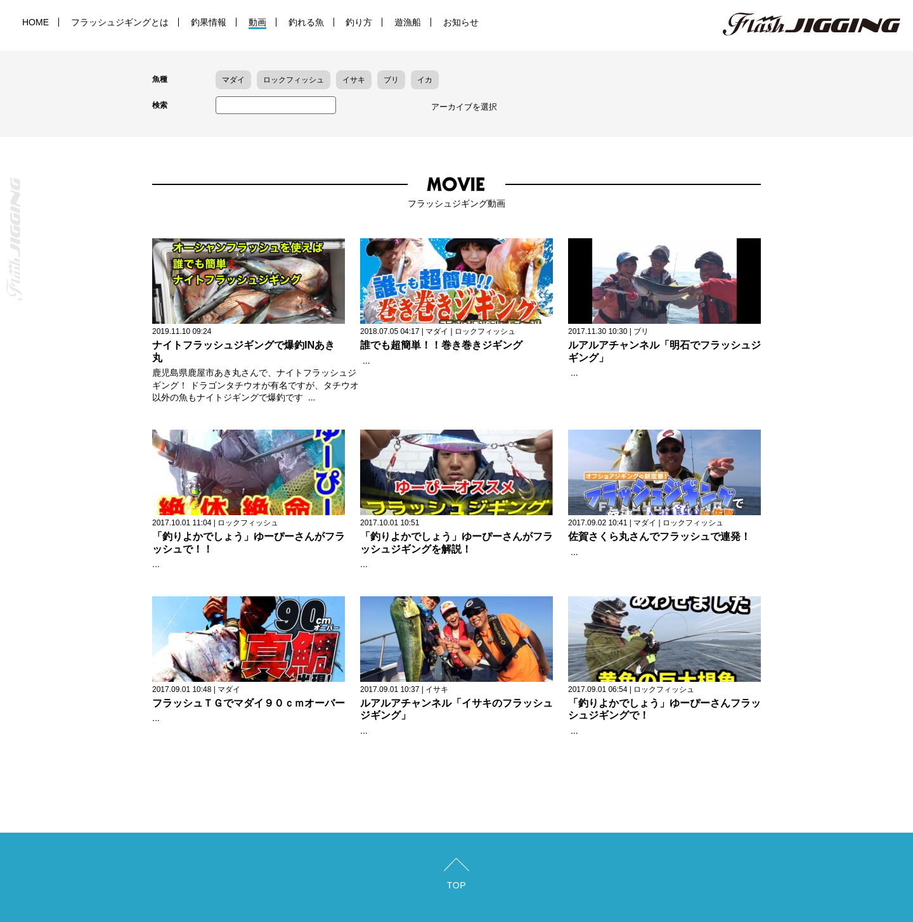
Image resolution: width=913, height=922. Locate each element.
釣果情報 (208, 22)
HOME (35, 22)
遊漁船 (407, 22)
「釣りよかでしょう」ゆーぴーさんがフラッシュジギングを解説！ (456, 542)
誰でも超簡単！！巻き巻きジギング (441, 344)
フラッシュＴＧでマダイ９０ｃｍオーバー (248, 702)
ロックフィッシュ (293, 79)
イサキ (353, 79)
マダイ (233, 79)
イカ (424, 79)
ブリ (391, 79)
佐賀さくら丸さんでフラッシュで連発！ (659, 536)
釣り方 (359, 22)
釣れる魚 (306, 22)
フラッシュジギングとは (120, 22)
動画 (257, 22)
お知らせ (461, 22)
